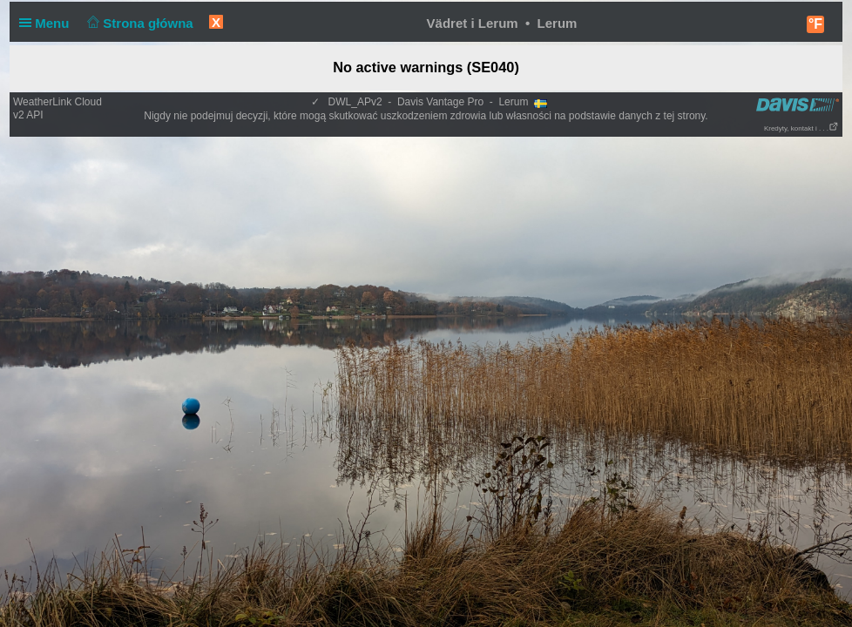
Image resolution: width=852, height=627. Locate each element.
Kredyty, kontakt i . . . (801, 128)
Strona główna (138, 23)
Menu (48, 23)
